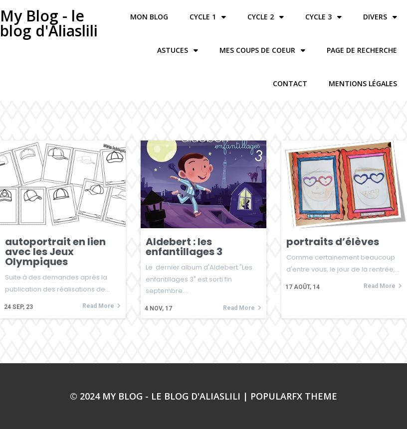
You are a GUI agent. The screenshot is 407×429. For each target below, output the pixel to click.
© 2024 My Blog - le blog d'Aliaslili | (160, 396)
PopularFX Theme (293, 396)
